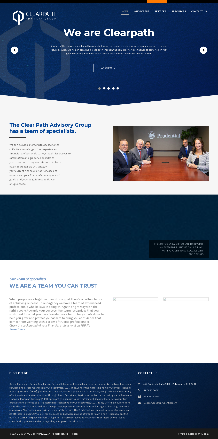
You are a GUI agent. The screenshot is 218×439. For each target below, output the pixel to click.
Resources (179, 11)
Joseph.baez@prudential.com (160, 402)
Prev (14, 50)
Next (203, 50)
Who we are (141, 11)
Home (125, 11)
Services (160, 11)
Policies (74, 433)
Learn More (107, 67)
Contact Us (199, 11)
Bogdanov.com (200, 433)
